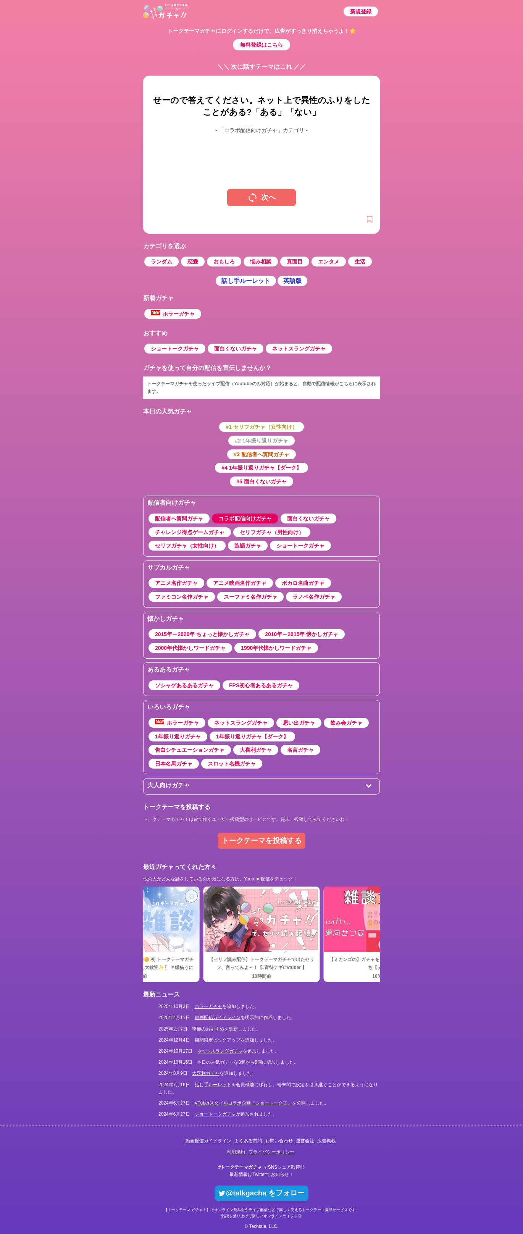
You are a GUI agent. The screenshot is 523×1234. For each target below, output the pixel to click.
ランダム (161, 261)
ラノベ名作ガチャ (313, 597)
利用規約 (236, 1152)
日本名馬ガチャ (173, 764)
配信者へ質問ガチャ (179, 518)
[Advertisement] (261, 155)
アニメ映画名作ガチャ (239, 583)
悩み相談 (260, 261)
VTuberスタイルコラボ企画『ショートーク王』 (243, 1103)
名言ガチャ (300, 750)
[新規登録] (369, 220)
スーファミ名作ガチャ (250, 597)
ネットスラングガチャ (299, 349)
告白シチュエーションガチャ (189, 750)
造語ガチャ (247, 546)
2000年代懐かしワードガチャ (190, 648)
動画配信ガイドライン (218, 1017)
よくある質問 (248, 1141)
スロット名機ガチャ (232, 764)
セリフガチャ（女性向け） (187, 546)
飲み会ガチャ (346, 723)
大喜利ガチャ (256, 750)
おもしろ (224, 261)
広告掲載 (326, 1141)
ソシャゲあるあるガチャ (184, 685)
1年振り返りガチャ (178, 736)
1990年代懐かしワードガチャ (276, 648)
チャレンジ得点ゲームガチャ (189, 532)
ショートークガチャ (175, 349)
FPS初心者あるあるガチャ (261, 685)
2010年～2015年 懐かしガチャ (301, 634)
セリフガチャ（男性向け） (272, 532)
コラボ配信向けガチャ (245, 518)
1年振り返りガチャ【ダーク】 (252, 736)
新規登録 (360, 11)
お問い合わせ (279, 1141)
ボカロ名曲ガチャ (303, 583)
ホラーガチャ (173, 313)
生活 (360, 261)
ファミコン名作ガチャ (181, 597)
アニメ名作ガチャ (176, 583)
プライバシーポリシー (271, 1152)
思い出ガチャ (299, 723)
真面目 (295, 261)
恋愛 (192, 261)
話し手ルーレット (245, 281)
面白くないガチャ (235, 349)
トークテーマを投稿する (262, 841)
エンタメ (328, 261)
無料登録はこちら (261, 45)
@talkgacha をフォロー (261, 1193)
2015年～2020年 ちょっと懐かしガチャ (202, 634)
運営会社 (305, 1141)
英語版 (292, 281)
